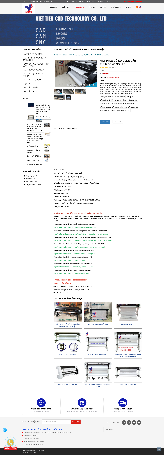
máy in (129, 97)
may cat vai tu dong (119, 107)
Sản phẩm (79, 7)
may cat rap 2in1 (123, 110)
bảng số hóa (117, 103)
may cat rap (133, 107)
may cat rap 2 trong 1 (108, 110)
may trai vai (116, 100)
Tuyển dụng (115, 7)
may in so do (105, 100)
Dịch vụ (92, 7)
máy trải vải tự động (130, 100)
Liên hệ (128, 7)
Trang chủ (53, 7)
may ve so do (105, 107)
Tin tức (103, 7)
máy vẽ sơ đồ (128, 103)
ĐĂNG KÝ (75, 421)
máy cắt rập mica (106, 97)
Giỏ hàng (118, 121)
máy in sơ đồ (120, 97)
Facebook (110, 429)
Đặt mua (105, 121)
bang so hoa (105, 103)
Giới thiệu (66, 7)
